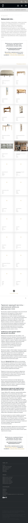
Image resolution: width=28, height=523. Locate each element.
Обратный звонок (7, 467)
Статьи (4, 491)
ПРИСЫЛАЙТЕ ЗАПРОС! (11, 53)
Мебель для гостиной (7, 477)
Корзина (4, 470)
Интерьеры (5, 492)
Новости (4, 490)
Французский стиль (18, 14)
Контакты (5, 471)
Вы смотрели (6, 468)
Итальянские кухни (7, 483)
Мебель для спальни (7, 480)
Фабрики (5, 489)
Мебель (7, 14)
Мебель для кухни (7, 479)
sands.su (17, 518)
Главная (2, 14)
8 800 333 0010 (20, 55)
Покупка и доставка (7, 466)
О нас (4, 465)
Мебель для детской (7, 478)
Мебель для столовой (8, 482)
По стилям (12, 14)
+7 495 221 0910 (13, 55)
